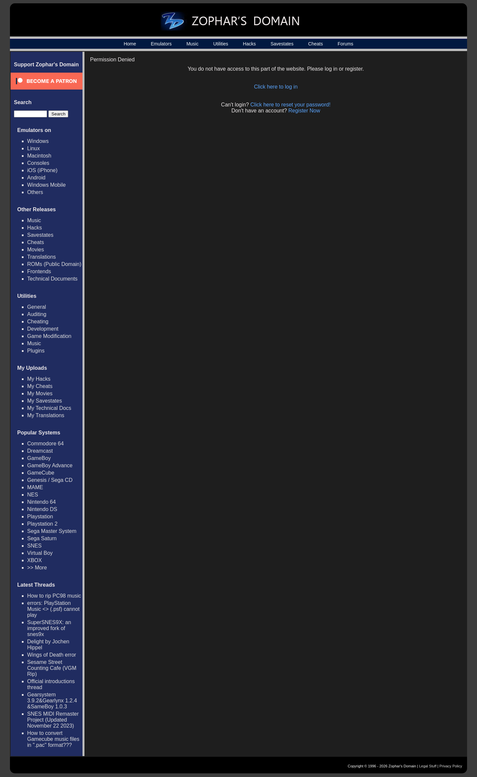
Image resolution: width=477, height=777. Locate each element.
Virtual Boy (40, 553)
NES (32, 494)
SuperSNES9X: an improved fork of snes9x (49, 628)
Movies (35, 249)
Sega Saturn (42, 538)
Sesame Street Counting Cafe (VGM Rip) (52, 668)
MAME (35, 487)
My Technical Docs (49, 408)
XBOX (34, 560)
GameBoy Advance (50, 465)
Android (36, 177)
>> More (37, 567)
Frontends (39, 271)
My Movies (39, 393)
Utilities (220, 43)
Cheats (315, 43)
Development (42, 329)
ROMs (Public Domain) (54, 264)
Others (35, 192)
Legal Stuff (427, 766)
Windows (38, 141)
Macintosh (39, 156)
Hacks (249, 43)
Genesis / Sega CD (50, 480)
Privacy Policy (451, 766)
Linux (33, 148)
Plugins (35, 351)
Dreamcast (40, 451)
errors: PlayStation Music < (53, 609)
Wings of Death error (51, 655)
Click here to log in (276, 87)
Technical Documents (52, 279)
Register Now (304, 110)
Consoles (38, 163)
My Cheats (39, 386)
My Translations (45, 415)
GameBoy (39, 458)
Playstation (40, 516)
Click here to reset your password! (290, 104)
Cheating (37, 321)
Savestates (282, 43)
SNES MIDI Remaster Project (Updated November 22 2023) (53, 720)
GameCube (40, 473)
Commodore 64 (45, 443)
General (36, 307)
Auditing (36, 314)
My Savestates (44, 401)
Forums (345, 43)
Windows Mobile (46, 185)
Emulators (161, 43)
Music (192, 43)
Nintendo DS (42, 509)
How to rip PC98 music (54, 596)
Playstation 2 (42, 524)
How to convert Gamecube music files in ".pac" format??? (53, 739)
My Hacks (38, 379)
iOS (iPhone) (42, 170)
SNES (34, 546)
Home (130, 43)
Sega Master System (52, 531)
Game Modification (49, 336)
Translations (41, 257)
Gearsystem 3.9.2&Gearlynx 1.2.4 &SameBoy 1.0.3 (52, 700)
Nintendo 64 (41, 502)
